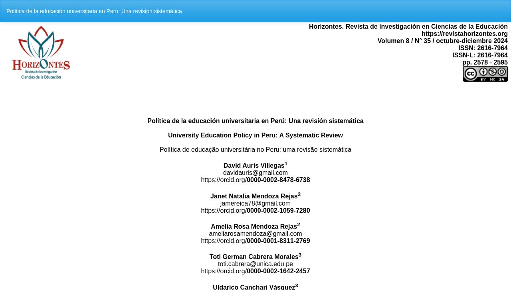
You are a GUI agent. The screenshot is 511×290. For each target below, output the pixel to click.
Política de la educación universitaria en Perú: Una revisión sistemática (94, 11)
